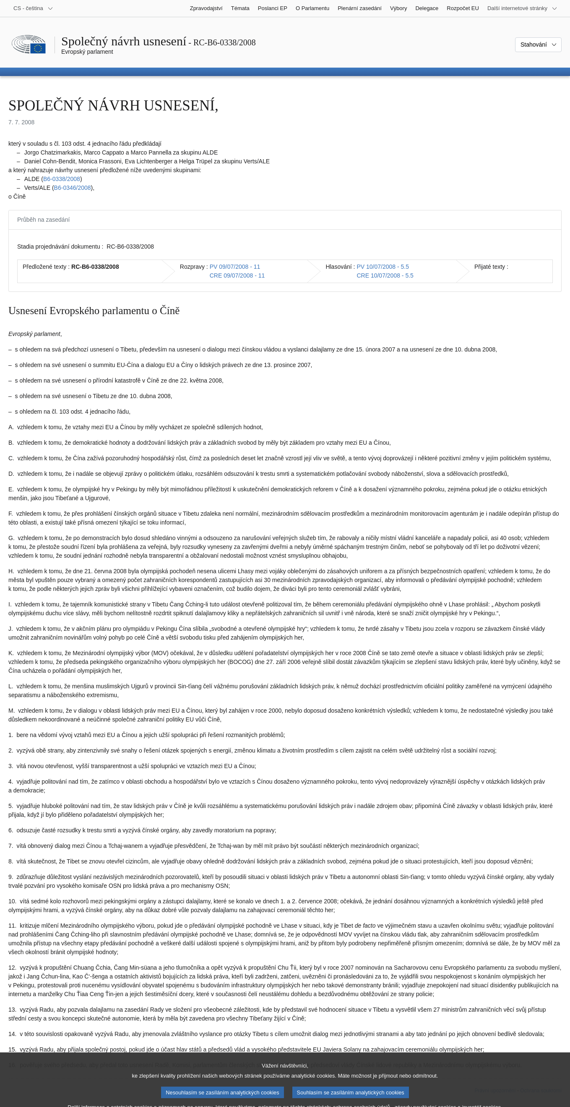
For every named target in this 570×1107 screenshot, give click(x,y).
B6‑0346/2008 (72, 187)
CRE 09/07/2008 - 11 (237, 275)
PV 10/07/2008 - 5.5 (383, 266)
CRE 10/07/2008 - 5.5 (385, 275)
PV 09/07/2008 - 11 (235, 266)
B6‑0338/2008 (61, 179)
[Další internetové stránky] (522, 8)
